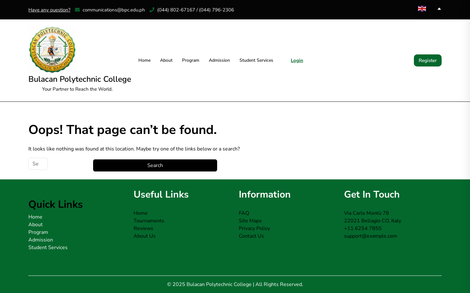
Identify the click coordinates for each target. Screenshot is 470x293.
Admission (219, 60)
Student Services (256, 60)
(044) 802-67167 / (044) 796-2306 (192, 10)
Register (428, 60)
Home (144, 60)
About (166, 60)
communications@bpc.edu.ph (110, 10)
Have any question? (49, 10)
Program (190, 60)
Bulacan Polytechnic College (79, 79)
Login (297, 60)
